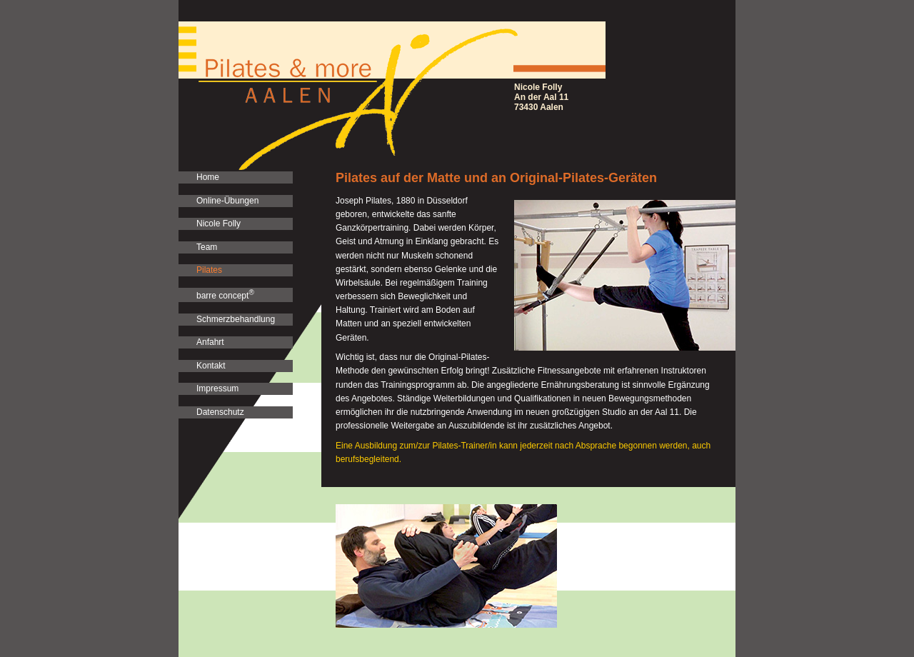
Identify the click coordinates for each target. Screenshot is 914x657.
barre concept (225, 295)
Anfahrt (210, 342)
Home (207, 177)
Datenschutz (220, 412)
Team (206, 247)
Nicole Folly (218, 224)
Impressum (217, 388)
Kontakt (211, 366)
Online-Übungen (227, 201)
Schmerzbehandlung (235, 319)
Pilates (209, 270)
